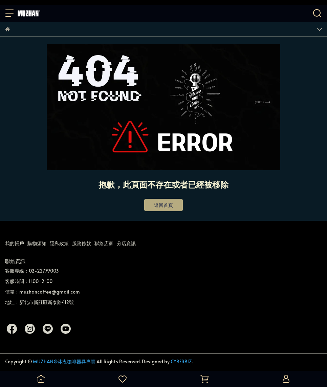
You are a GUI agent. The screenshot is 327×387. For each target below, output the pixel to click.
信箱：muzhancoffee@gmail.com (42, 291)
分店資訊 (126, 243)
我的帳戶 (14, 243)
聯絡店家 (103, 243)
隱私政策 (59, 243)
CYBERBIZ (181, 361)
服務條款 (81, 243)
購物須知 (36, 243)
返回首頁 (163, 205)
